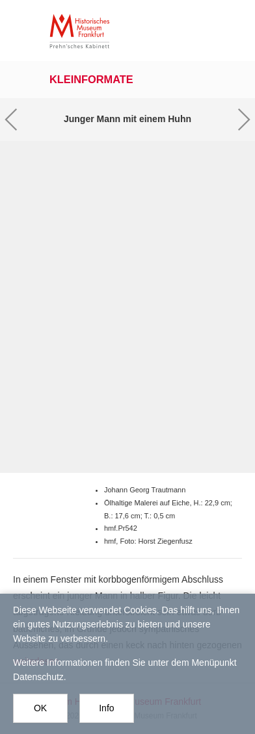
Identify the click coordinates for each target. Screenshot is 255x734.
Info (106, 714)
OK (40, 714)
